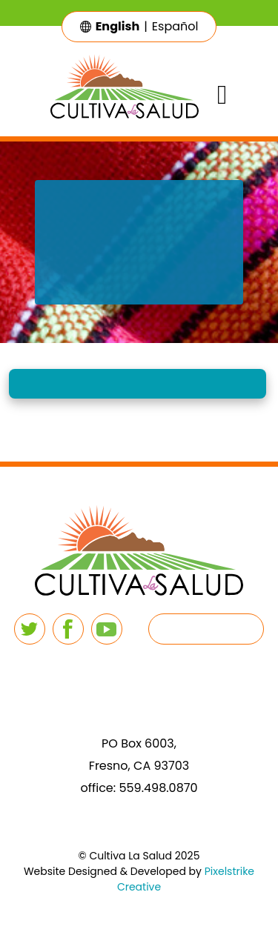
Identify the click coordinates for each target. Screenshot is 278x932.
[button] (137, 384)
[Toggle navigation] (222, 95)
